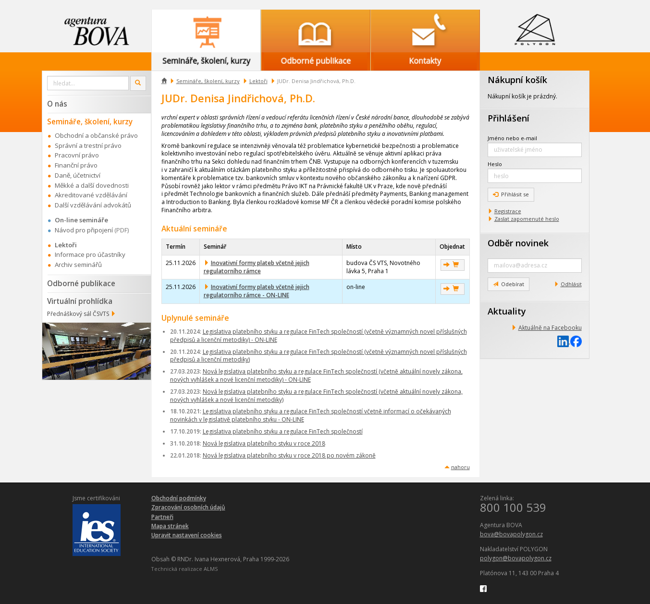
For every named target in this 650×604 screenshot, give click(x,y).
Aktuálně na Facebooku (550, 328)
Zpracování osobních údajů (188, 507)
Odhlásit (571, 284)
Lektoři (258, 81)
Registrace (507, 211)
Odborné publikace (81, 283)
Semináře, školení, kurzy (208, 81)
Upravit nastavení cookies (186, 535)
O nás (57, 104)
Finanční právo (76, 165)
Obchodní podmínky (178, 498)
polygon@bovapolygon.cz (516, 558)
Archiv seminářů (78, 264)
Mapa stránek (170, 526)
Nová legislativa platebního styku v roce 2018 (264, 443)
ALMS (211, 568)
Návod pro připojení (84, 230)
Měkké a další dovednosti (92, 185)
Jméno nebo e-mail (512, 138)
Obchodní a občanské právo (96, 135)
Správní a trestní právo (88, 145)
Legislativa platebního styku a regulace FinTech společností (283, 431)
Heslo (495, 164)
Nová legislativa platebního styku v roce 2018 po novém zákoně (289, 455)
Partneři (162, 517)
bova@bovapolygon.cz (511, 534)
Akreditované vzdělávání (91, 195)
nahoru (460, 467)
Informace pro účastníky (90, 254)
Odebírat (508, 284)
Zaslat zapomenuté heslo (526, 218)
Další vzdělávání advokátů (93, 205)
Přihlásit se (511, 194)
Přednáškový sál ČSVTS (78, 314)
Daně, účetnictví (77, 175)
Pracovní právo (77, 155)
